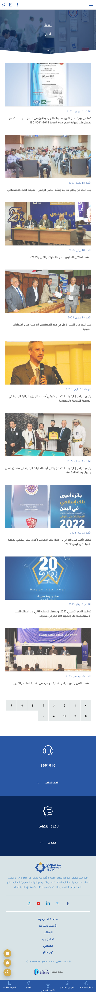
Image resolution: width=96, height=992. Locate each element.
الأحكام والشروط (48, 925)
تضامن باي (48, 939)
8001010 (48, 764)
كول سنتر (48, 952)
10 (64, 715)
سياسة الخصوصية (48, 919)
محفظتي (48, 945)
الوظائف (48, 932)
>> (53, 715)
